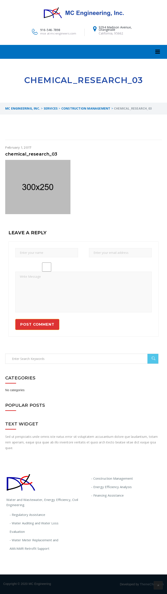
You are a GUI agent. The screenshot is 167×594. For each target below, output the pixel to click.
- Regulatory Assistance (27, 514)
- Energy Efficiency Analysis (111, 487)
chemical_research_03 (31, 154)
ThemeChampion (152, 584)
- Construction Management (112, 478)
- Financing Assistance (107, 495)
